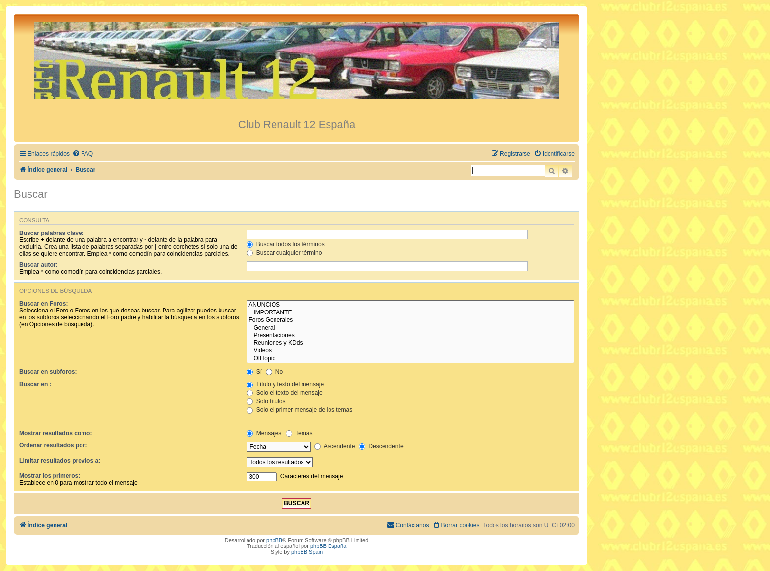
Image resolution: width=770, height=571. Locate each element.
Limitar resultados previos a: (59, 460)
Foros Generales (410, 320)
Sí (254, 371)
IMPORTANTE (410, 313)
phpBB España (328, 546)
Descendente (381, 446)
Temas (299, 433)
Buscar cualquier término (284, 252)
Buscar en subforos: (48, 371)
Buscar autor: (38, 264)
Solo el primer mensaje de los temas (299, 409)
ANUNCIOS (410, 305)
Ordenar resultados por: (53, 445)
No (274, 371)
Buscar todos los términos (286, 244)
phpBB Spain (307, 552)
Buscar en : (35, 384)
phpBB (274, 540)
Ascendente (334, 446)
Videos (410, 351)
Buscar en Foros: (43, 303)
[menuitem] (82, 153)
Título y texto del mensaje (285, 384)
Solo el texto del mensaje (285, 392)
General (410, 328)
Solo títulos (266, 401)
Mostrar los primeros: (49, 475)
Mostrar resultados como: (55, 433)
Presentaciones (410, 335)
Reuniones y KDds (410, 343)
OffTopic (410, 359)
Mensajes (264, 433)
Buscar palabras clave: (51, 233)
